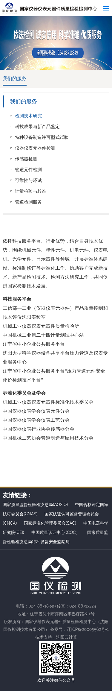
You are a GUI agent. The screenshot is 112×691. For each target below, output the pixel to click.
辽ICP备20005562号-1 (88, 629)
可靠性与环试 (28, 180)
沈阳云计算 (66, 637)
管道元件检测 (28, 169)
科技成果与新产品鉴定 (37, 126)
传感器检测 (26, 159)
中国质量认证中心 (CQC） (55, 532)
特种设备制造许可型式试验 (42, 137)
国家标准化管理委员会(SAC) (50, 523)
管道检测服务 (28, 202)
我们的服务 (15, 78)
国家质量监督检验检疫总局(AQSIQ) (35, 504)
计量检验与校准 (30, 191)
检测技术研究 (28, 116)
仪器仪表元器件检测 (35, 148)
